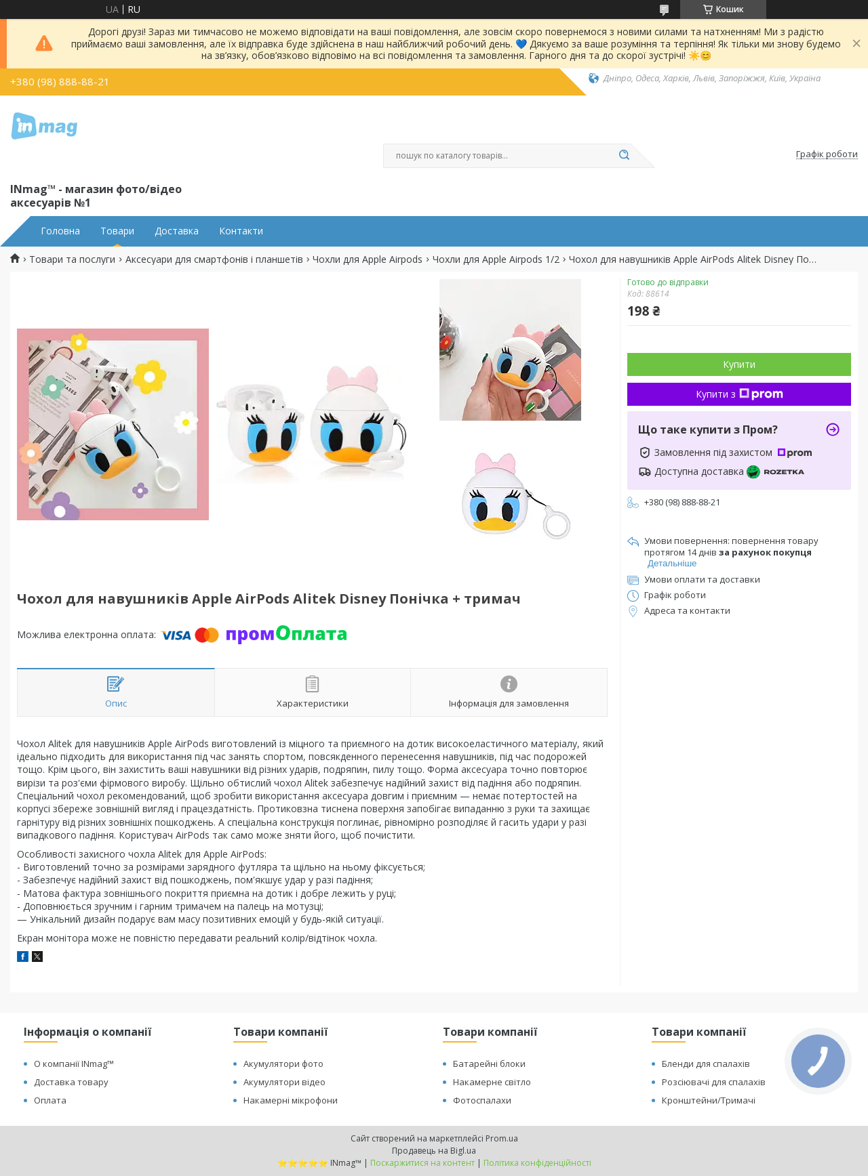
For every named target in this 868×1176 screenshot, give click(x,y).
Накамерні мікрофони (290, 1100)
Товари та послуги (72, 259)
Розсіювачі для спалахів (714, 1082)
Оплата (50, 1100)
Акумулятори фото (283, 1063)
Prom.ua (502, 1138)
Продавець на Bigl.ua (434, 1150)
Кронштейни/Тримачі (708, 1100)
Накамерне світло (492, 1082)
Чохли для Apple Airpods (367, 259)
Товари (117, 231)
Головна (60, 231)
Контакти (241, 231)
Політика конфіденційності (537, 1163)
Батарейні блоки (489, 1063)
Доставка (177, 231)
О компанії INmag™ (74, 1063)
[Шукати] (623, 156)
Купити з (739, 393)
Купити (739, 364)
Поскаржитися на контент (422, 1163)
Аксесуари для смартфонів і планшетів (214, 259)
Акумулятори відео (284, 1082)
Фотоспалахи (482, 1100)
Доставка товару (71, 1082)
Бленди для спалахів (706, 1063)
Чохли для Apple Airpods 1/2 (496, 259)
